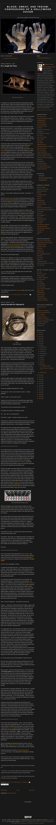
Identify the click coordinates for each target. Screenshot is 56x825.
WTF (38, 234)
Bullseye (39, 192)
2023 (40, 336)
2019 (40, 345)
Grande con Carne (41, 316)
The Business (40, 220)
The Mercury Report (42, 261)
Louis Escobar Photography (43, 288)
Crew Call (39, 196)
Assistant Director (41, 122)
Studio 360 (39, 217)
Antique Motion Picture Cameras (44, 242)
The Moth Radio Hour (42, 226)
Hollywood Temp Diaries (43, 318)
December (42, 347)
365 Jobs (39, 272)
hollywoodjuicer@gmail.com (43, 58)
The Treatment (40, 230)
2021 (40, 341)
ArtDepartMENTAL (41, 120)
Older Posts (32, 790)
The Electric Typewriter (42, 300)
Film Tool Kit (40, 135)
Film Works (39, 248)
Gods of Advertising (41, 137)
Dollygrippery (40, 131)
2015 (40, 381)
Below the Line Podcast (42, 189)
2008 (40, 396)
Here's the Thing (41, 202)
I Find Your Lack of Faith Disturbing (45, 320)
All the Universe (41, 275)
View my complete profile (44, 110)
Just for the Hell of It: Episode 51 (12, 304)
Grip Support (40, 142)
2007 (40, 398)
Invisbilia (39, 206)
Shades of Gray (40, 294)
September (43, 353)
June (41, 359)
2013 (40, 385)
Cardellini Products (41, 244)
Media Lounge (40, 290)
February (42, 372)
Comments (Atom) (11, 793)
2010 (40, 392)
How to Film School (41, 148)
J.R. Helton (39, 281)
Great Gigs (39, 141)
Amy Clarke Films (41, 116)
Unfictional (39, 232)
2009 (40, 394)
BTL (38, 308)
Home (18, 790)
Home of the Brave (41, 204)
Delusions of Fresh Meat (43, 310)
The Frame (39, 222)
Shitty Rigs (39, 159)
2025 (40, 332)
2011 (40, 390)
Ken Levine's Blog (41, 150)
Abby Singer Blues (41, 306)
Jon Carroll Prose (41, 285)
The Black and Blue (41, 163)
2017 (40, 377)
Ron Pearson (40, 257)
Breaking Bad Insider (42, 191)
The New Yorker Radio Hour (43, 228)
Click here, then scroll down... (11, 58)
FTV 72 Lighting (41, 314)
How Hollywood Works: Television (45, 146)
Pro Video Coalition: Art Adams (44, 155)
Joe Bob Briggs (40, 283)
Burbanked (41, 175)
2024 (40, 334)
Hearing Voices (40, 200)
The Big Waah (40, 161)
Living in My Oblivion (42, 152)
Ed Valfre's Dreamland (42, 277)
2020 (40, 343)
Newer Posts (4, 790)
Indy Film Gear (40, 252)
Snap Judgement (41, 215)
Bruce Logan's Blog (41, 124)
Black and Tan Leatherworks (43, 240)
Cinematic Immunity (41, 126)
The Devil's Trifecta (41, 298)
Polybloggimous (41, 292)
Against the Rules (41, 187)
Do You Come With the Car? (43, 312)
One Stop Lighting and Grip (43, 254)
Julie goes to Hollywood (42, 321)
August (42, 355)
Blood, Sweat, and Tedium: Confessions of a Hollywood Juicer (28, 9)
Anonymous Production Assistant (45, 118)
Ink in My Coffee (41, 279)
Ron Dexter (39, 255)
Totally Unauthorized (42, 168)
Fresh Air (39, 198)
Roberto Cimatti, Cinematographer (45, 157)
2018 (40, 375)
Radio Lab (39, 213)
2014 (40, 383)
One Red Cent (40, 325)
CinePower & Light (41, 246)
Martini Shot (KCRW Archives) (44, 207)
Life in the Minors (41, 287)
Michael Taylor (49, 64)
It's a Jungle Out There (9, 66)
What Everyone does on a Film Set (45, 263)
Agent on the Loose (41, 273)
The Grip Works (41, 265)
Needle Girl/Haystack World (43, 154)
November (42, 349)
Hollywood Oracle (41, 144)
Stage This (39, 259)
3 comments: (24, 782)
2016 (40, 379)
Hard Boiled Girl (43, 180)
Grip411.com (40, 250)
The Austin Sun (40, 296)
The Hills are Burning (42, 165)
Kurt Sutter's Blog (41, 323)
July (41, 357)
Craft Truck (39, 127)
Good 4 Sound (40, 139)
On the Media (40, 211)
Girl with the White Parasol (45, 178)
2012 (40, 387)
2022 (40, 338)
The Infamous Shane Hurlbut (44, 167)
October (42, 351)
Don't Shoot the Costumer (43, 133)
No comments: (25, 294)
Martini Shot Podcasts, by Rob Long (45, 209)
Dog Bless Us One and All (43, 129)
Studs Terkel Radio (41, 219)
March (41, 364)
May (41, 362)
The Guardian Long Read (43, 224)
